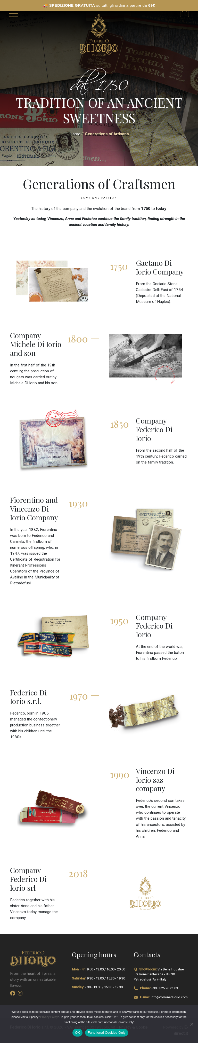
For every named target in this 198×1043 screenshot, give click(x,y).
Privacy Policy (49, 1016)
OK (77, 1032)
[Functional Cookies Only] (191, 1024)
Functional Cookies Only (107, 1032)
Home (75, 134)
